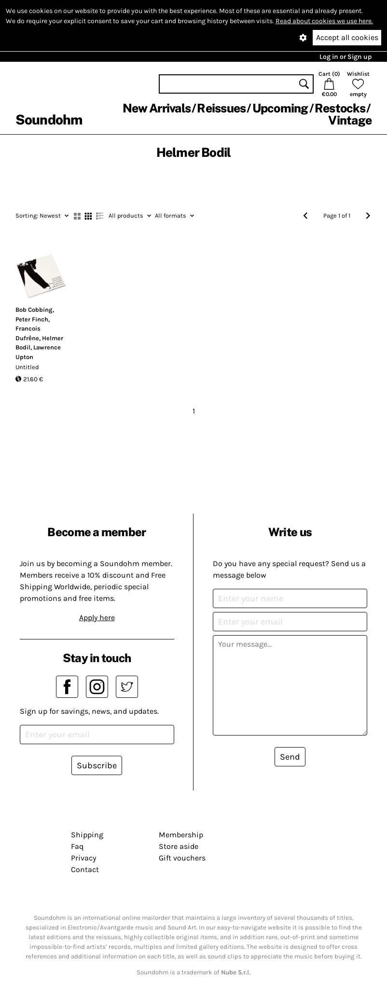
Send (290, 756)
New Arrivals (157, 108)
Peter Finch (31, 319)
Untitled (27, 367)
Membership (181, 834)
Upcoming (280, 108)
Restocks (340, 108)
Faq (77, 846)
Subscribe (97, 765)
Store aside (178, 846)
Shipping (87, 834)
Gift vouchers (182, 857)
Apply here (97, 617)
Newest (42, 215)
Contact (85, 869)
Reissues (221, 108)
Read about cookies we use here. (324, 21)
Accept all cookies (347, 37)
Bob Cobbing (34, 309)
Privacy (83, 857)
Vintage (350, 120)
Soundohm (48, 119)
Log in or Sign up (345, 57)
